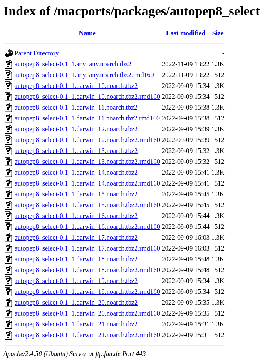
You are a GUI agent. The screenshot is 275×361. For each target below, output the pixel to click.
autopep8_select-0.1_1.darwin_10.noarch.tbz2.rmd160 (87, 96)
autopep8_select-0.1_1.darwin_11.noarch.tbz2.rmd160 (87, 118)
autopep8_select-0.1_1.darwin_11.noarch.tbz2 (76, 107)
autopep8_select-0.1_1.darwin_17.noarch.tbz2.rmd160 (87, 248)
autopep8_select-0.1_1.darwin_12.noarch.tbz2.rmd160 (87, 139)
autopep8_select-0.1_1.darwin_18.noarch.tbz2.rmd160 (87, 269)
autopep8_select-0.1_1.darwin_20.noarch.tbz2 (76, 302)
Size (218, 33)
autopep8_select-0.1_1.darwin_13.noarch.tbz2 (76, 150)
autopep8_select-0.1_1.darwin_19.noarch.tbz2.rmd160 (87, 291)
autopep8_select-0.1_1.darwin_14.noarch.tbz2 (76, 172)
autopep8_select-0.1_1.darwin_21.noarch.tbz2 (76, 324)
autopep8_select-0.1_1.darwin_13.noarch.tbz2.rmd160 (87, 161)
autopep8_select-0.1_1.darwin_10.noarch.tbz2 (76, 85)
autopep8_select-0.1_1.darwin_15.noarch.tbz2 (76, 194)
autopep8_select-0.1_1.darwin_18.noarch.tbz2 (76, 259)
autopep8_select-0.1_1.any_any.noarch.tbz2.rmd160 (84, 74)
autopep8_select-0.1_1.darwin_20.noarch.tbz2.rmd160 (87, 313)
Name (87, 33)
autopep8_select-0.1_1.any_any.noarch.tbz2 (73, 64)
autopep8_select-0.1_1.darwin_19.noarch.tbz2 (76, 280)
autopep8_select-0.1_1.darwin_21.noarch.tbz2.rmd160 (87, 334)
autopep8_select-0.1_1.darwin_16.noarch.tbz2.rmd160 (87, 226)
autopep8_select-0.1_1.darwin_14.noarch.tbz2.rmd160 (87, 183)
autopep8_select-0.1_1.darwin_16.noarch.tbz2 (76, 215)
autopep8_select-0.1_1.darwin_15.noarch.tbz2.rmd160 (87, 204)
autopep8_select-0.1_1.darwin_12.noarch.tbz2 (76, 129)
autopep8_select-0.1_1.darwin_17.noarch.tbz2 (76, 237)
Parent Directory (37, 53)
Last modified (186, 33)
